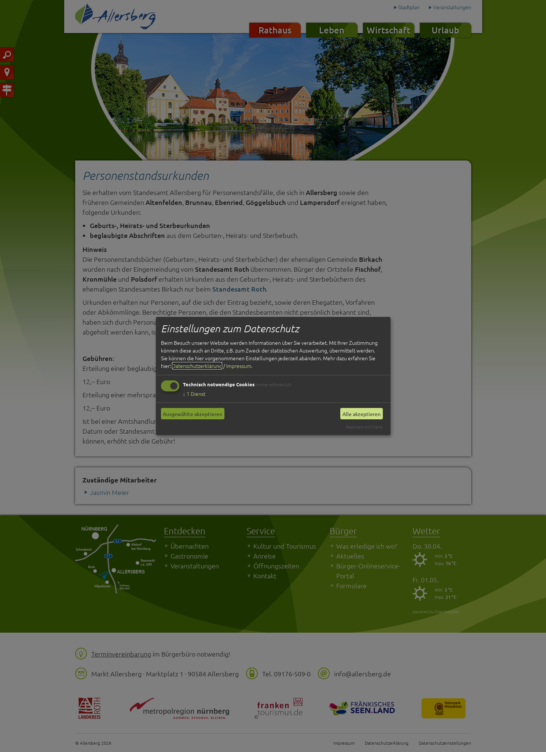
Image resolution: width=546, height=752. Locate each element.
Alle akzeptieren (361, 414)
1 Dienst (194, 393)
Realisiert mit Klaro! (364, 427)
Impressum (238, 365)
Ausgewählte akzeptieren (192, 414)
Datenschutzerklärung (197, 365)
